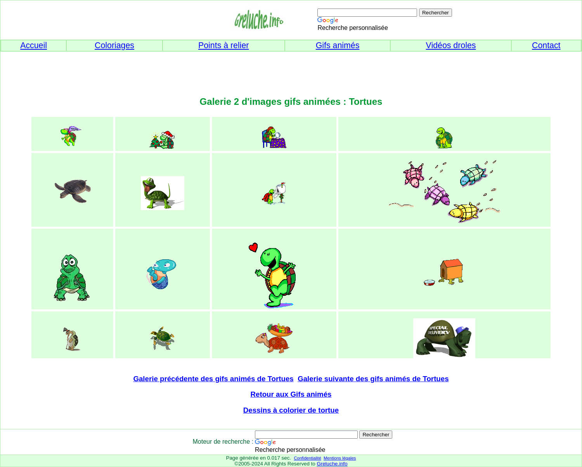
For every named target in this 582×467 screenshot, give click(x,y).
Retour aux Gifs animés (291, 394)
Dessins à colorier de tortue (291, 410)
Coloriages (114, 45)
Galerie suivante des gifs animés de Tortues (373, 379)
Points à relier (223, 45)
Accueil (33, 45)
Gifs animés (338, 45)
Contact (546, 45)
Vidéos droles (451, 45)
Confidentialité (307, 458)
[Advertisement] (291, 69)
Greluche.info (332, 464)
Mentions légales (340, 458)
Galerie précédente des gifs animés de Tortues (213, 379)
